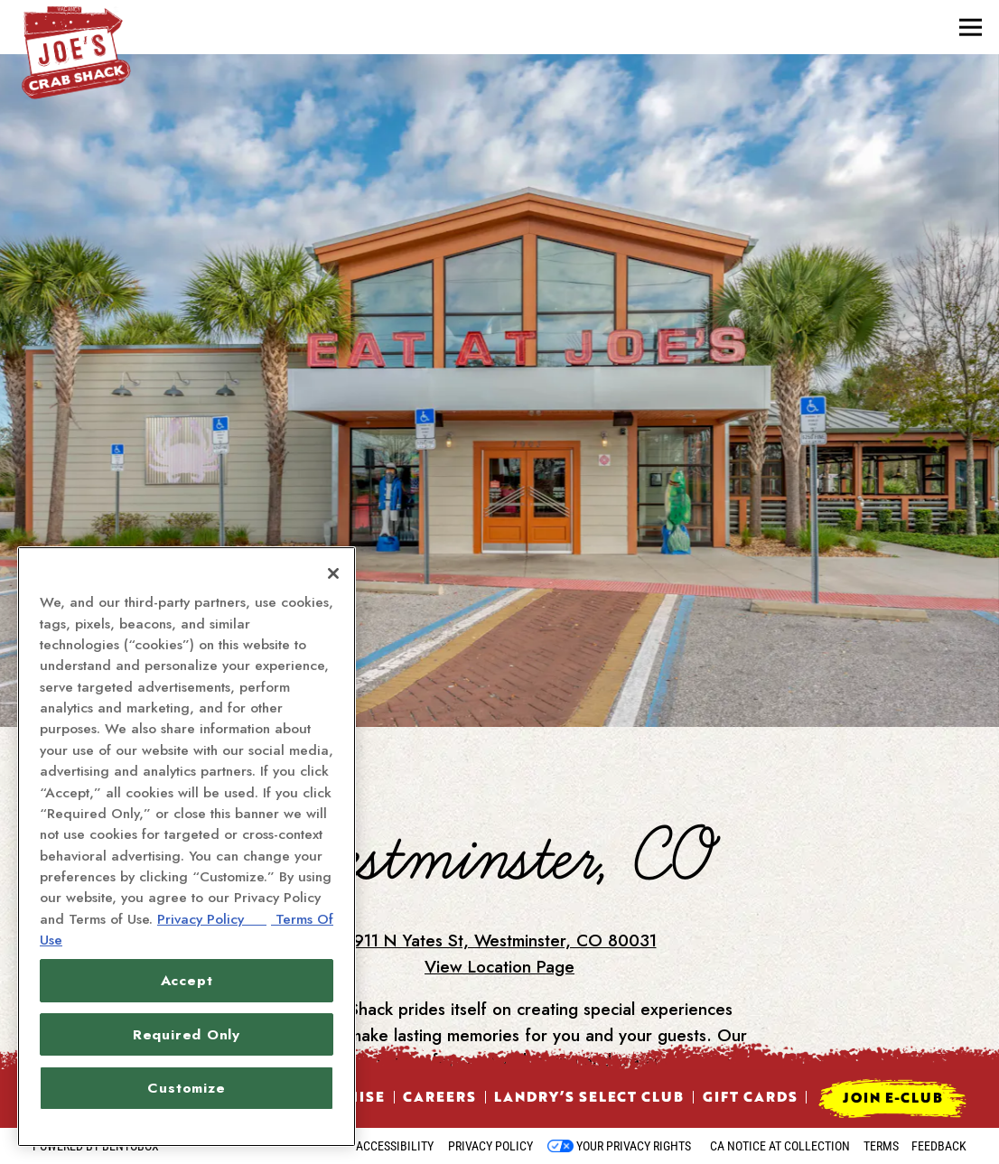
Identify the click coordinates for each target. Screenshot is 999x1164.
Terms (881, 1146)
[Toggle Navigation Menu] (970, 27)
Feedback (938, 1146)
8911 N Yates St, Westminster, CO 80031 (500, 888)
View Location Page (499, 914)
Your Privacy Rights (633, 1146)
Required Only (186, 1034)
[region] (186, 846)
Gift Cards (750, 1096)
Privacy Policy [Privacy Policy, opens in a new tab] (211, 918)
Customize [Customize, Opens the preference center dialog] (186, 1087)
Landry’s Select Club (589, 1096)
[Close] (333, 573)
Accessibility (395, 1146)
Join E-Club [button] (893, 1097)
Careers (439, 1096)
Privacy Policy (490, 1146)
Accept (187, 980)
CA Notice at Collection (780, 1146)
